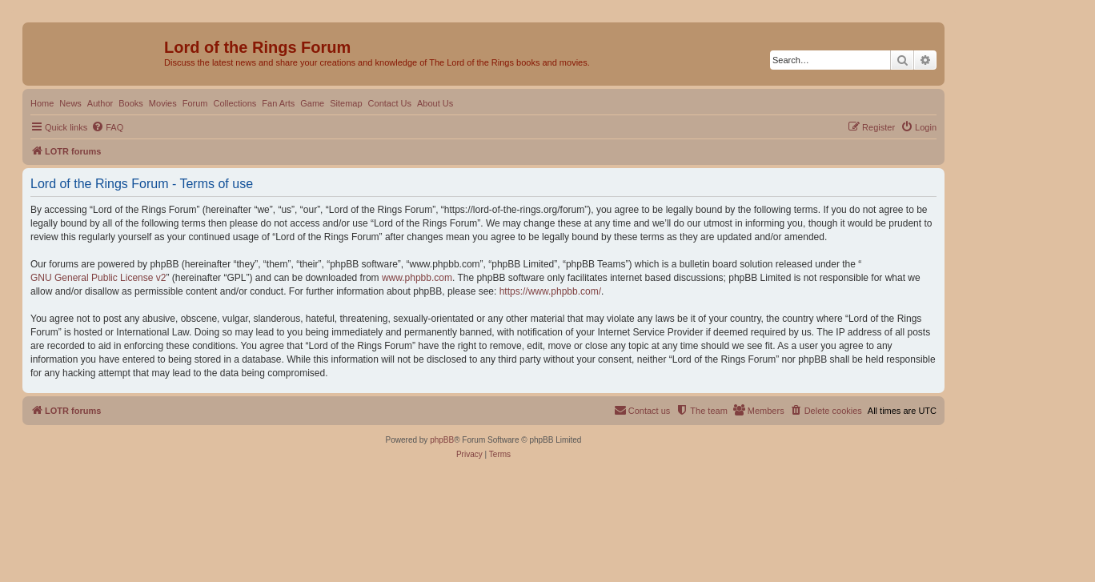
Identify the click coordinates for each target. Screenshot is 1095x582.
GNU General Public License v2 (98, 277)
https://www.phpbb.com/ (550, 291)
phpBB (442, 439)
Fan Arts (278, 103)
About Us (435, 103)
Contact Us (389, 103)
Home (42, 103)
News (70, 103)
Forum (195, 103)
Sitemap (346, 103)
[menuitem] (107, 127)
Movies (163, 103)
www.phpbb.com (417, 277)
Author (100, 103)
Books (130, 103)
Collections (234, 103)
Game (312, 103)
